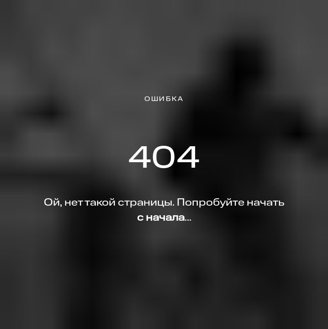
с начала (161, 218)
